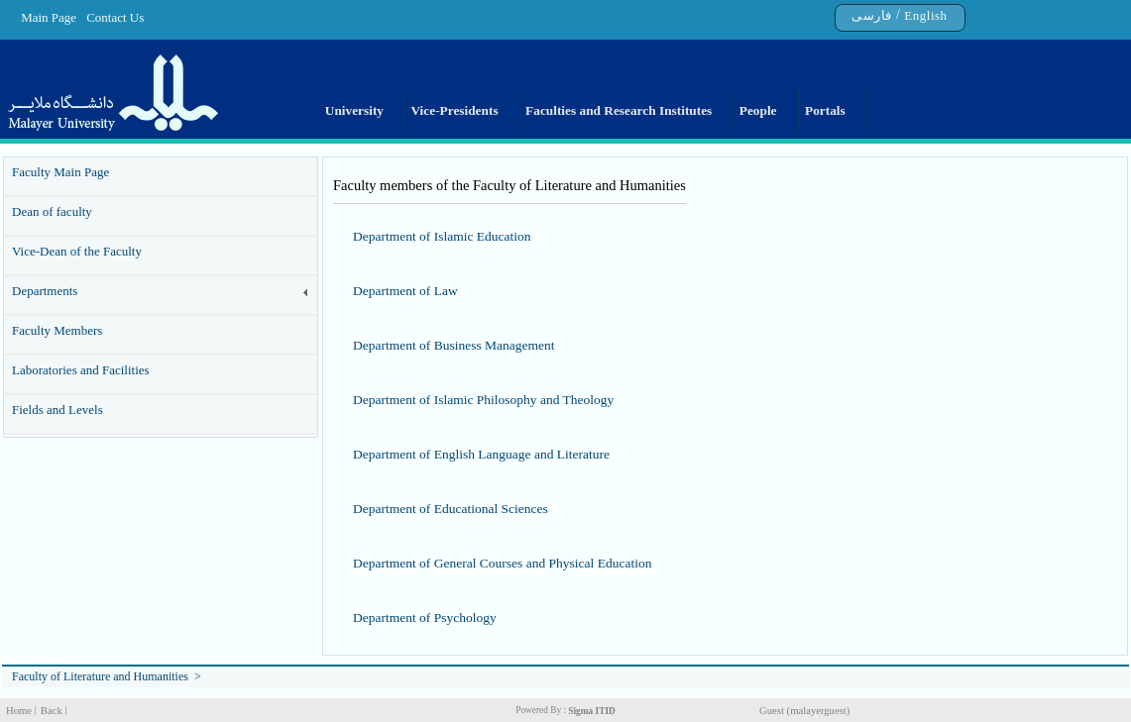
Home (19, 710)
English (925, 15)
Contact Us (115, 17)
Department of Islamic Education (442, 236)
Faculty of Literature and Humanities (100, 676)
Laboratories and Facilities (81, 369)
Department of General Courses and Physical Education (502, 563)
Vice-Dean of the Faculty (77, 251)
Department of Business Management (454, 345)
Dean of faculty (52, 211)
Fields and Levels (57, 409)
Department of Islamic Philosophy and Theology (483, 399)
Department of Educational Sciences (450, 508)
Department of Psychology (425, 617)
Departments (44, 290)
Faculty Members (57, 330)
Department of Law (405, 290)
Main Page (48, 17)
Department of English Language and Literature (481, 454)
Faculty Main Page (60, 171)
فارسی (871, 15)
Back (51, 710)
